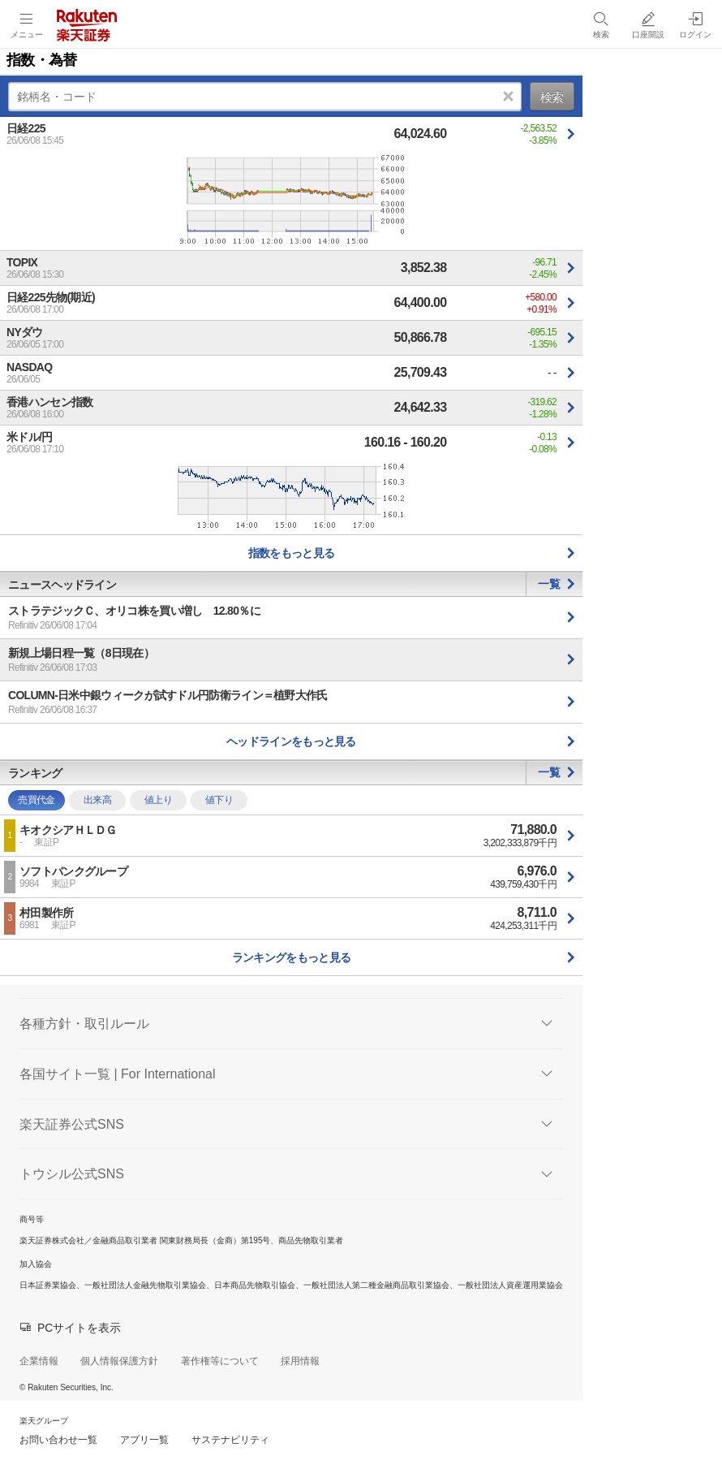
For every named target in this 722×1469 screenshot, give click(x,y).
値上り (158, 800)
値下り (219, 800)
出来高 (97, 800)
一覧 (549, 583)
